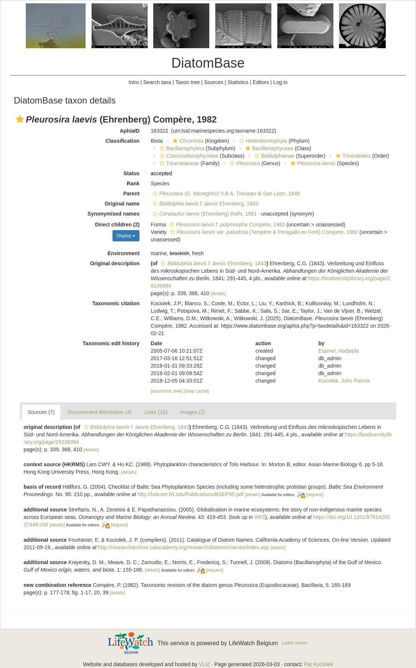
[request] (314, 494)
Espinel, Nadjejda (338, 351)
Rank (133, 183)
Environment (124, 253)
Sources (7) (41, 412)
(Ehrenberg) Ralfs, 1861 (204, 214)
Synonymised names (113, 214)
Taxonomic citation (116, 303)
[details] (218, 293)
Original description (114, 263)
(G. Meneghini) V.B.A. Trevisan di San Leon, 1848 (225, 194)
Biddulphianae (274, 156)
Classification (122, 141)
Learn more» (295, 643)
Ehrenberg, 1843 (204, 204)
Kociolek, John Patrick (344, 381)
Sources (213, 82)
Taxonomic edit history (111, 343)
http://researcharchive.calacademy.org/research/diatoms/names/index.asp (183, 547)
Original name (122, 204)
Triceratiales (352, 156)
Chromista (187, 141)
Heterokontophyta (262, 141)
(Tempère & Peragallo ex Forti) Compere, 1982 (263, 232)
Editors (261, 82)
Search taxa (157, 82)
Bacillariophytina (181, 148)
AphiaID (129, 131)
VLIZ (204, 664)
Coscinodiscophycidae (188, 156)
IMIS (259, 517)
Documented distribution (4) (99, 412)
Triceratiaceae (178, 163)
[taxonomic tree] (166, 391)
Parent (131, 194)
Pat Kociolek (318, 664)
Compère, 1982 (226, 225)
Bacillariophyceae (268, 148)
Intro (134, 82)
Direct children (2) (117, 225)
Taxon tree (187, 82)
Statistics (238, 82)
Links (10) (155, 412)
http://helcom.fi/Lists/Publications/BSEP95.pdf (190, 494)
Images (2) (192, 412)
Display (126, 235)
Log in (280, 82)
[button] (20, 119)
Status (132, 173)
